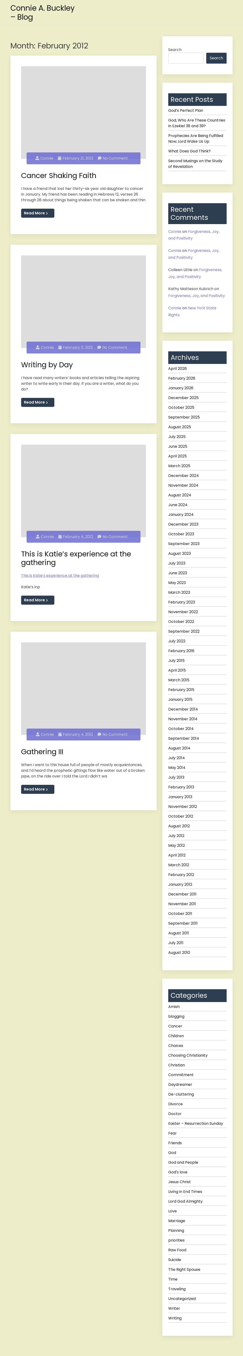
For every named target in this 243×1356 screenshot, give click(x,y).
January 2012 (180, 884)
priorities (176, 1240)
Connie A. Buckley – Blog (43, 12)
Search (175, 49)
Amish (174, 1006)
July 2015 (176, 660)
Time (173, 1279)
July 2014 (176, 758)
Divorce (175, 1104)
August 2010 (179, 952)
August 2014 (179, 748)
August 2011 (178, 933)
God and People (183, 1162)
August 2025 (179, 427)
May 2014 (176, 767)
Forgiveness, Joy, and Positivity (196, 295)
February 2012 (181, 874)
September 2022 (184, 631)
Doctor (175, 1113)
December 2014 (183, 709)
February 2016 (181, 651)
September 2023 (184, 543)
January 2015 (180, 699)
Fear (172, 1133)
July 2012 (176, 835)
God (172, 1152)
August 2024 (179, 495)
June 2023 (177, 573)
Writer (174, 1308)
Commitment (181, 1075)
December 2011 (182, 894)
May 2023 (177, 582)
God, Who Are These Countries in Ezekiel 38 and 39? (196, 123)
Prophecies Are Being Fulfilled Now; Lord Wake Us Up (195, 138)
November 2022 (183, 612)
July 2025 (177, 436)
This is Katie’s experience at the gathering (76, 555)
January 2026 (180, 388)
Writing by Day (47, 363)
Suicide (174, 1259)
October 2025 (181, 407)
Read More (36, 212)
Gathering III (42, 748)
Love (172, 1211)
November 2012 (182, 806)
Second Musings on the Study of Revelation (195, 163)
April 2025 (177, 456)
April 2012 (177, 855)
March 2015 (178, 680)
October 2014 (181, 728)
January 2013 (180, 797)
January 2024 (181, 514)
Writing (175, 1318)
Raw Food (177, 1250)
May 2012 (176, 845)
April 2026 (177, 368)
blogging (176, 1016)
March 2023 (179, 592)
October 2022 (181, 621)
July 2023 (176, 563)
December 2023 (183, 524)
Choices (175, 1045)
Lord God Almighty (185, 1201)
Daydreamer (180, 1084)
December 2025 (183, 397)
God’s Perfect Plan (185, 110)
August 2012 (179, 826)
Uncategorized (182, 1298)
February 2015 (181, 689)
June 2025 (177, 446)
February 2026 (181, 378)
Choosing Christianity (188, 1055)
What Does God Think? (189, 151)
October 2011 (180, 913)
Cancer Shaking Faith (58, 175)
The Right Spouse (184, 1269)
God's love (177, 1172)
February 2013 (181, 787)
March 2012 (178, 865)
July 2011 (175, 943)
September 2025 (184, 417)
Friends (175, 1143)
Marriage (176, 1221)
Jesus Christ (179, 1182)
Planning (176, 1230)
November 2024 (183, 485)
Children (176, 1036)
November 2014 (182, 719)
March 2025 (179, 466)
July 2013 (176, 777)
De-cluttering (181, 1094)
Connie (44, 157)
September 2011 (183, 923)
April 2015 (177, 670)
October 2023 (181, 534)
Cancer (175, 1026)
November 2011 (182, 904)
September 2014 (183, 738)
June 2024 (177, 505)
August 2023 (179, 553)
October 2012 (180, 816)
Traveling (177, 1289)
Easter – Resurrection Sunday (195, 1123)
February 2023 (181, 602)
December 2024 (183, 475)
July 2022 (176, 641)
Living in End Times (185, 1191)
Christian (176, 1065)
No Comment (113, 157)
